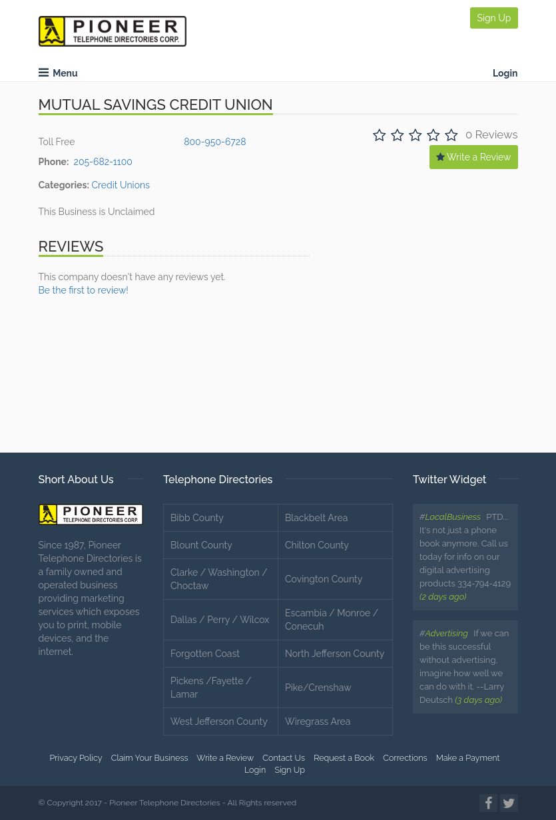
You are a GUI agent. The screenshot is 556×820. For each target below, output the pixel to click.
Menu (58, 73)
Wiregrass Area (317, 721)
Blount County (201, 545)
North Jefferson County (334, 653)
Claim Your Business (149, 758)
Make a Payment (468, 758)
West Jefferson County (219, 721)
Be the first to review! (84, 290)
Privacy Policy (75, 758)
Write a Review (473, 157)
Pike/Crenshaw (318, 687)
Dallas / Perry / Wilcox (219, 619)
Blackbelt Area (316, 517)
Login (505, 73)
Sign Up (494, 18)
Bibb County (197, 517)
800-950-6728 (215, 141)
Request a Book (344, 758)
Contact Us (283, 758)
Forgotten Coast (205, 653)
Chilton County (317, 545)
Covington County (323, 579)
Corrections (405, 758)
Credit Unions (120, 185)
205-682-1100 (103, 161)
